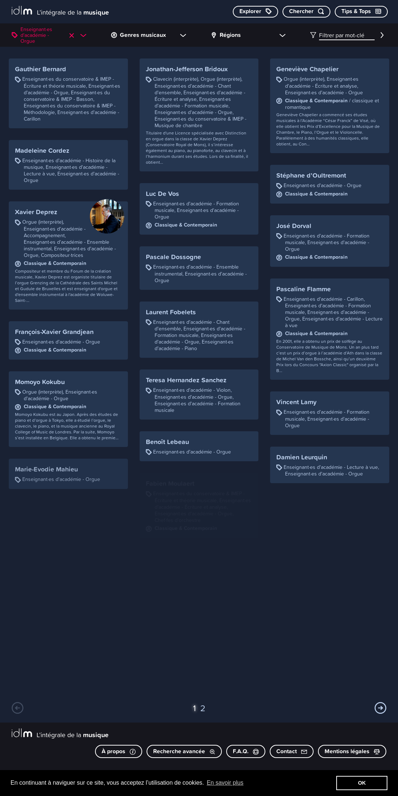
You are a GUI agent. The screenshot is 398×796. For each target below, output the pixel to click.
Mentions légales (352, 751)
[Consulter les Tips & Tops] (361, 12)
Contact (291, 751)
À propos (119, 751)
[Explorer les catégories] (255, 12)
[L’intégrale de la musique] (60, 11)
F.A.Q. (246, 751)
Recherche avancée (184, 751)
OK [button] (362, 783)
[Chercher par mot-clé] (306, 12)
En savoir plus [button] (225, 783)
